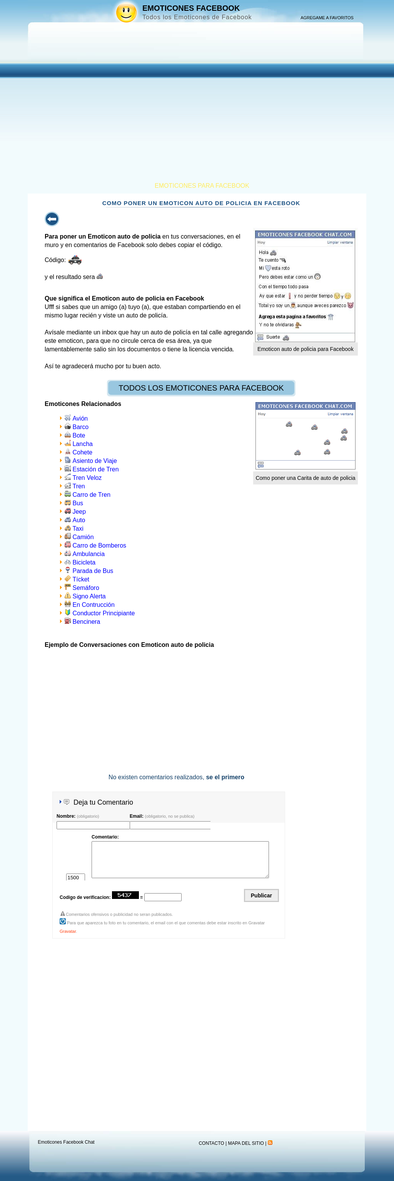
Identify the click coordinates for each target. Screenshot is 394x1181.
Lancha (82, 444)
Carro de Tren (91, 494)
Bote (78, 435)
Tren (78, 486)
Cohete (82, 452)
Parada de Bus (92, 571)
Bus (77, 503)
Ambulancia (88, 554)
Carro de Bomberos (99, 545)
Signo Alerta (88, 596)
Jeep (79, 511)
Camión (82, 537)
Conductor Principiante (103, 613)
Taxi (77, 528)
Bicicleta (83, 562)
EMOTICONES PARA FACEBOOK (202, 185)
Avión (80, 418)
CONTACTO (211, 1143)
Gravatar (68, 931)
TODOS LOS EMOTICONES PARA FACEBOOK (201, 388)
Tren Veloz (87, 477)
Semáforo (85, 588)
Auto (78, 520)
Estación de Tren (95, 469)
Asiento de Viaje (94, 461)
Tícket (80, 579)
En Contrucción (93, 604)
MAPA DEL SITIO (246, 1143)
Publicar (261, 895)
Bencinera (86, 621)
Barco (80, 427)
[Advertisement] (197, 125)
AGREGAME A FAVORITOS (327, 17)
